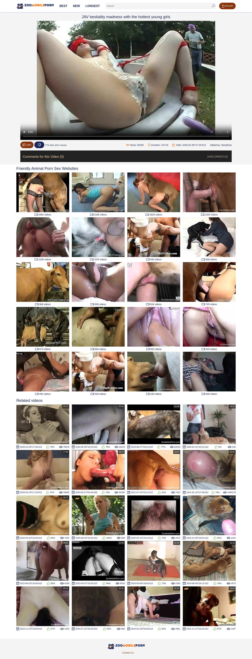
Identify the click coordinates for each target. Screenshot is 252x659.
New (76, 6)
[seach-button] (213, 6)
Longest (93, 6)
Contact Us (128, 652)
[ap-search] (161, 6)
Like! (27, 144)
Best (63, 6)
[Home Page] (35, 6)
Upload (227, 6)
